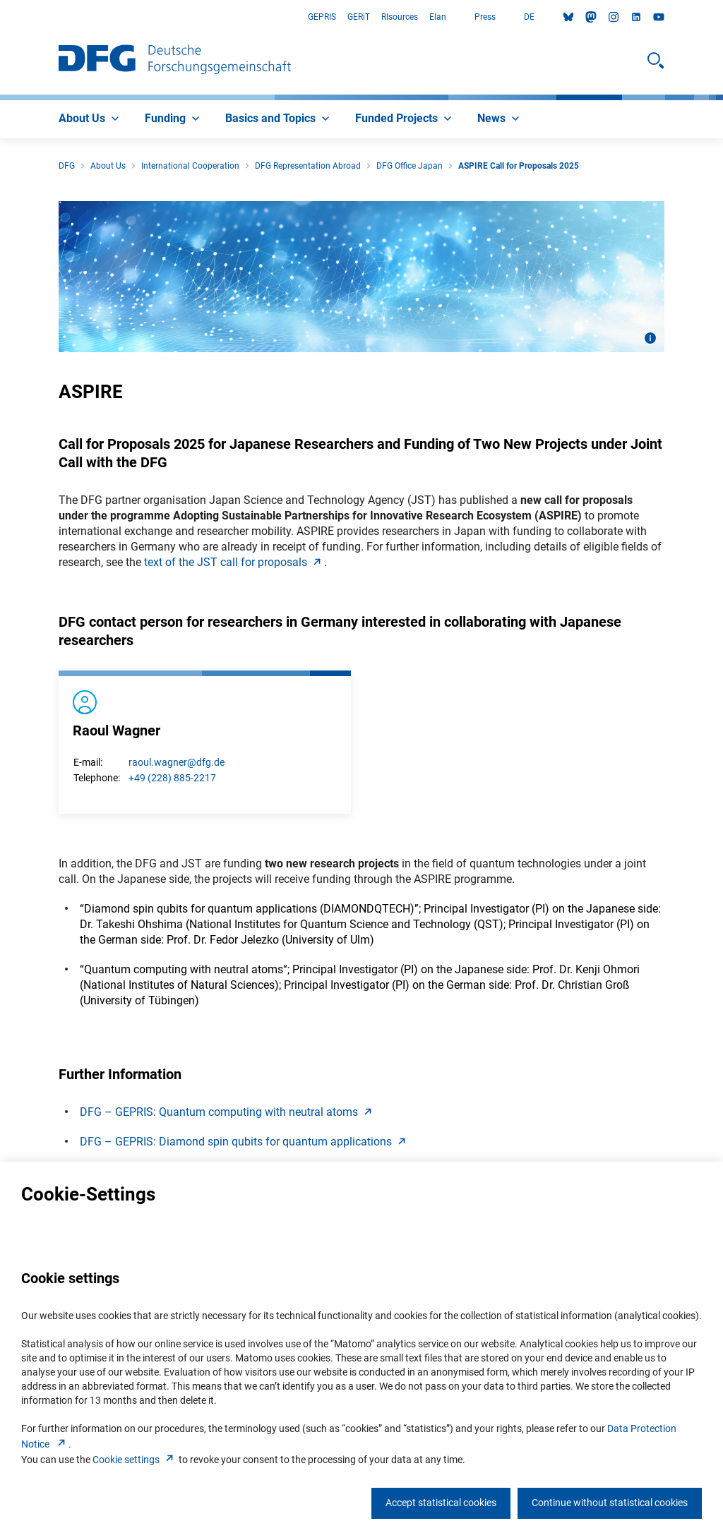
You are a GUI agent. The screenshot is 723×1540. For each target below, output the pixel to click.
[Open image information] (650, 338)
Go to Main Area (0, 17)
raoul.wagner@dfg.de (177, 762)
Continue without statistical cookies (610, 1502)
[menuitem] (90, 119)
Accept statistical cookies (441, 1502)
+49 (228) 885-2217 (172, 777)
